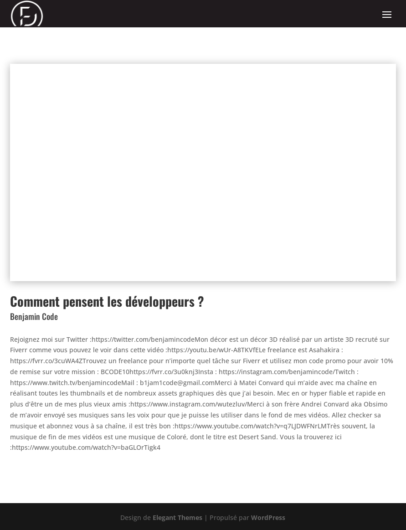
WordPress (268, 517)
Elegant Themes (177, 517)
